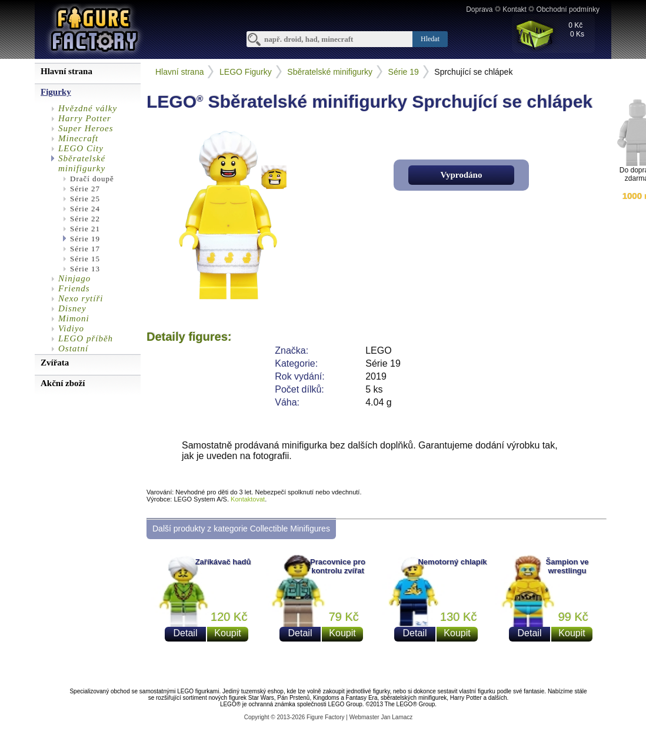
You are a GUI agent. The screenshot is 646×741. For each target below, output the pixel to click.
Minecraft (78, 138)
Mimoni (73, 318)
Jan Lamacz (396, 717)
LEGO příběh (85, 338)
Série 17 (85, 248)
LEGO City (81, 148)
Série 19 (85, 238)
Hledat (430, 39)
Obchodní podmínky (568, 9)
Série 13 (85, 268)
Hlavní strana (179, 72)
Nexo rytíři (80, 298)
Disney (72, 308)
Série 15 (85, 258)
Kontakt (514, 9)
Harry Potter (84, 118)
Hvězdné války (87, 108)
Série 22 (85, 218)
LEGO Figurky (245, 72)
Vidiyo (71, 328)
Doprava (479, 9)
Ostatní (73, 348)
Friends (74, 288)
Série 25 (85, 198)
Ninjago (74, 278)
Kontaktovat (248, 499)
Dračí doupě (92, 178)
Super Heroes (86, 128)
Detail (186, 633)
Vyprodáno (461, 175)
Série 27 (85, 188)
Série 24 (85, 208)
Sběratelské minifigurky (81, 163)
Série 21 (85, 228)
